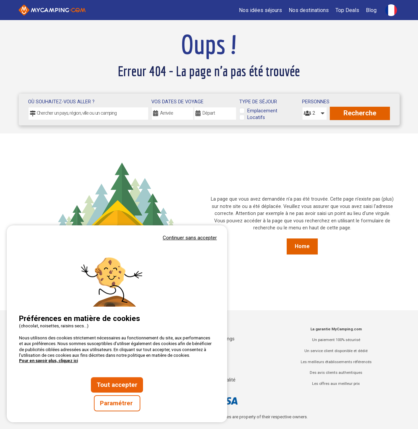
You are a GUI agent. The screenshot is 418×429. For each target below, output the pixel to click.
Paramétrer (117, 403)
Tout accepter (117, 385)
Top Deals (347, 10)
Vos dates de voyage (177, 102)
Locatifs (256, 117)
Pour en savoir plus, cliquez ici (48, 360)
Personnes (314, 102)
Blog (371, 10)
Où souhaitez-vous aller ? (61, 102)
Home (302, 246)
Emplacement (262, 111)
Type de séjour (258, 102)
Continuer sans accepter (190, 238)
